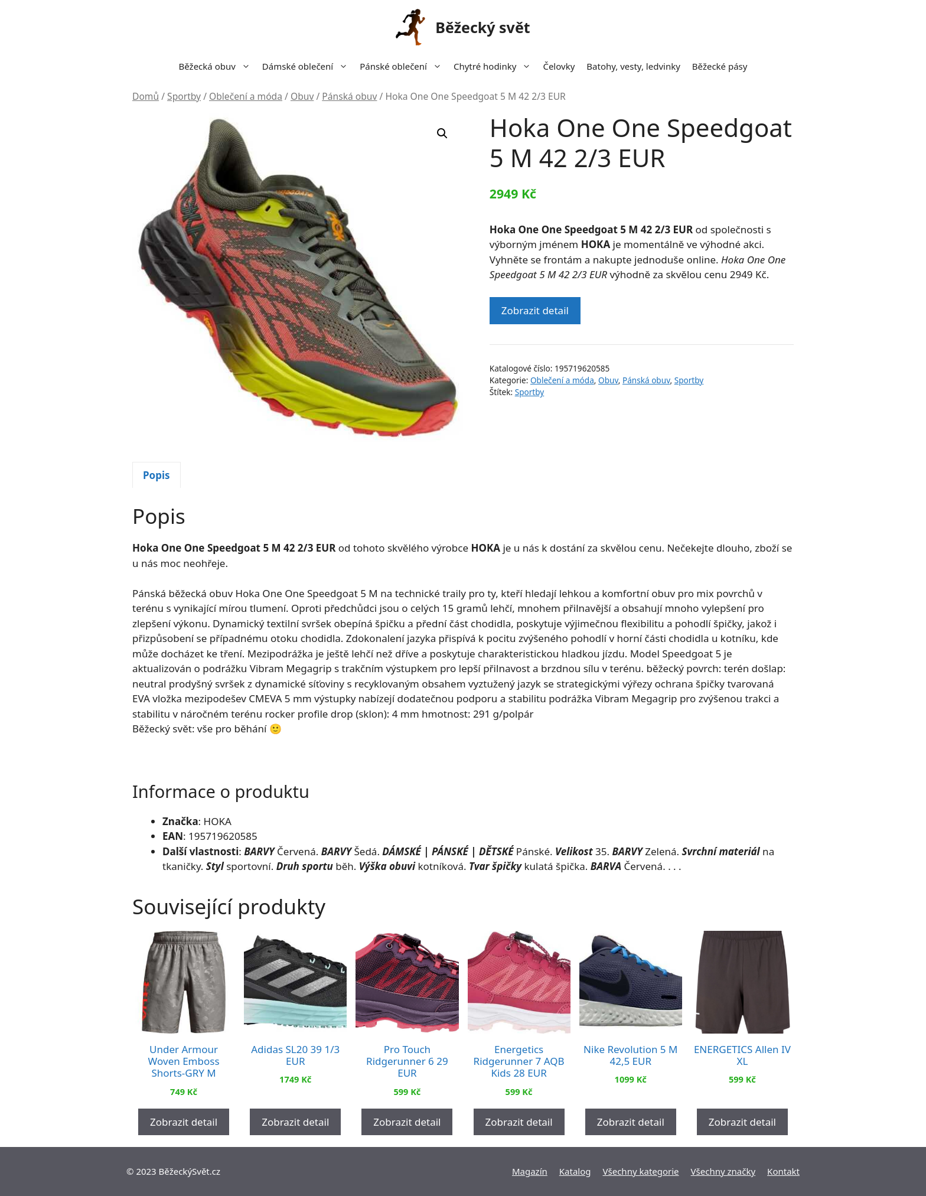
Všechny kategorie (641, 1171)
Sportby (184, 96)
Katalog (575, 1171)
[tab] (156, 475)
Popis (156, 475)
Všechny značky (723, 1171)
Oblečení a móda (245, 96)
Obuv (302, 96)
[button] (442, 133)
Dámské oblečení (308, 66)
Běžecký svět (482, 27)
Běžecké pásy (720, 66)
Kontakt (783, 1171)
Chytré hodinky (495, 66)
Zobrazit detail (535, 310)
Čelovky (559, 66)
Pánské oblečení (404, 66)
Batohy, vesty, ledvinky (633, 66)
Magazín (529, 1171)
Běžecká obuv (217, 66)
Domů (145, 96)
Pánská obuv (349, 96)
